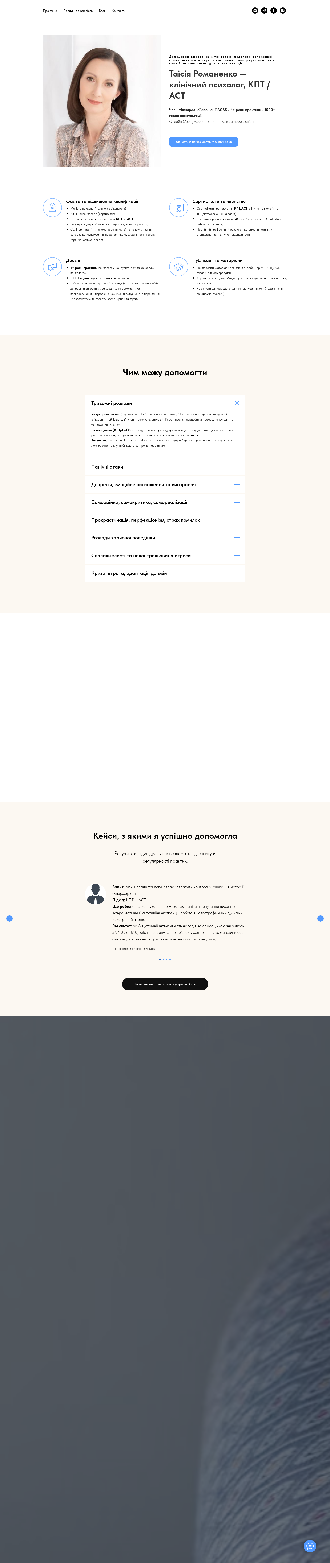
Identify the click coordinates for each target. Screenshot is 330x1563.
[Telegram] (264, 10)
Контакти (118, 11)
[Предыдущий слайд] (9, 918)
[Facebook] (273, 10)
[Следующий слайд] (320, 918)
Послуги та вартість (78, 11)
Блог (102, 11)
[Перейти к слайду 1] (160, 959)
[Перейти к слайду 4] (170, 959)
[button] (203, 142)
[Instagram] (283, 10)
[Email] (255, 10)
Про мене (50, 11)
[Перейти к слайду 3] (166, 959)
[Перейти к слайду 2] (163, 959)
